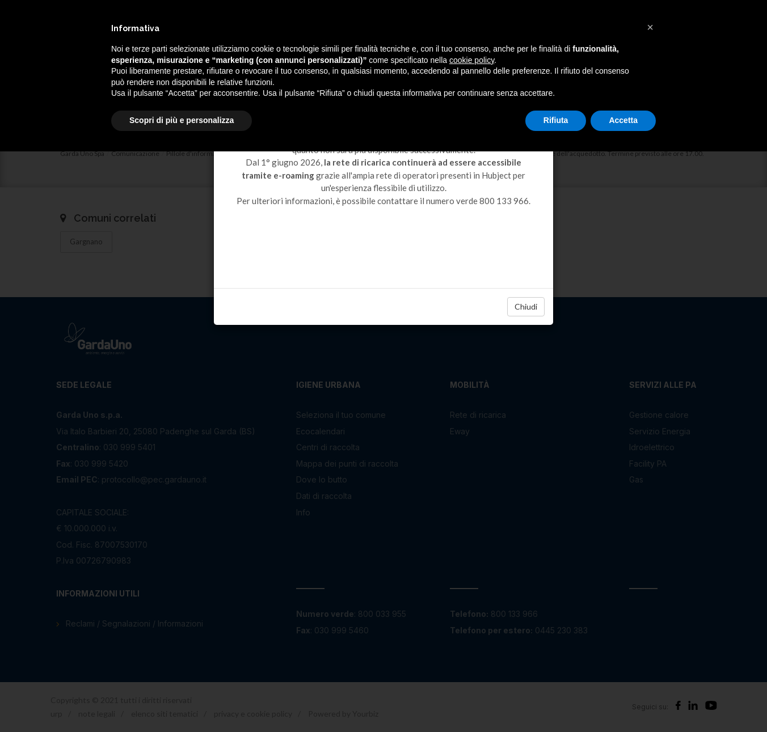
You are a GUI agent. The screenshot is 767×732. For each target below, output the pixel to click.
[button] (650, 27)
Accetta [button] (623, 120)
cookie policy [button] (471, 60)
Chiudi (526, 306)
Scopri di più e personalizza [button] (181, 120)
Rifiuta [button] (555, 120)
